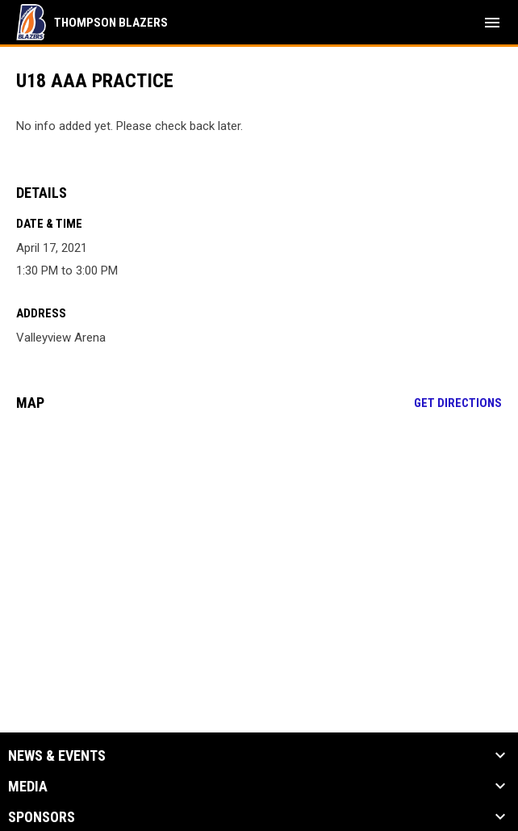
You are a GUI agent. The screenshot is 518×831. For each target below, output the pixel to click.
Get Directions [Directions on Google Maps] (458, 403)
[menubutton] (492, 22)
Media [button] (28, 786)
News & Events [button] (57, 756)
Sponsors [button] (41, 817)
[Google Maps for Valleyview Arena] (259, 547)
